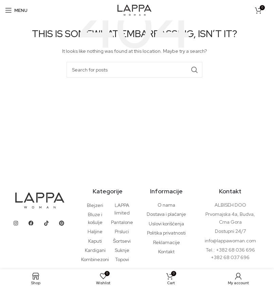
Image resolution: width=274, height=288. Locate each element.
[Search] (134, 70)
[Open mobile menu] (16, 10)
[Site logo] (134, 10)
